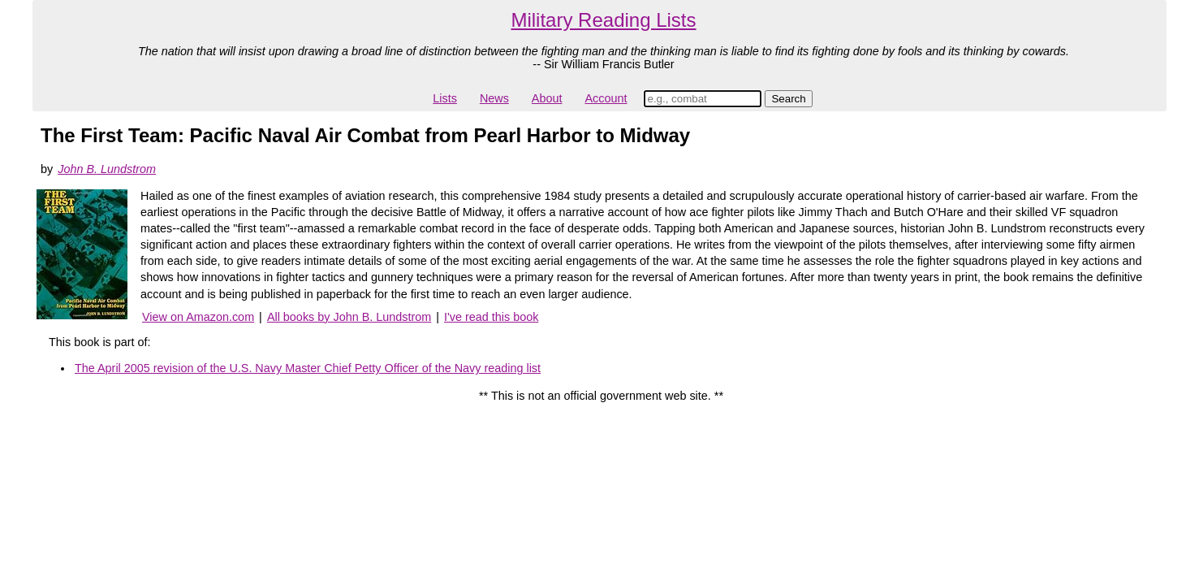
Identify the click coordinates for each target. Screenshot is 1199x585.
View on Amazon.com (198, 316)
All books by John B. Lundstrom (349, 316)
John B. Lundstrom (107, 169)
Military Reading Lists (603, 20)
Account (605, 98)
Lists (445, 98)
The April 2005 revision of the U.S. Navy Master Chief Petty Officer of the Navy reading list (308, 368)
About (547, 98)
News (494, 98)
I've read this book (491, 316)
